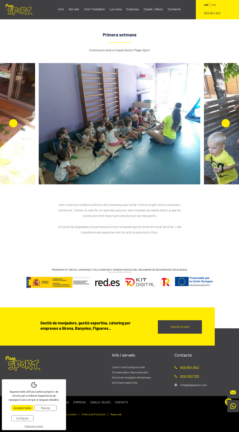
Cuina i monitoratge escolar (128, 367)
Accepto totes (22, 408)
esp (214, 4)
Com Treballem (94, 9)
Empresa (132, 9)
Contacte (174, 9)
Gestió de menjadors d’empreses (131, 377)
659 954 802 (212, 13)
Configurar (22, 418)
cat (206, 4)
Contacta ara (180, 327)
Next (226, 123)
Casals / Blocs (153, 9)
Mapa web (116, 414)
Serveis (74, 9)
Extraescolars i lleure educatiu (130, 372)
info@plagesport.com (193, 385)
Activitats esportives (124, 382)
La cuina (116, 9)
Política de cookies (66, 414)
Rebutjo (45, 408)
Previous (13, 123)
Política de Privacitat (94, 414)
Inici (61, 9)
